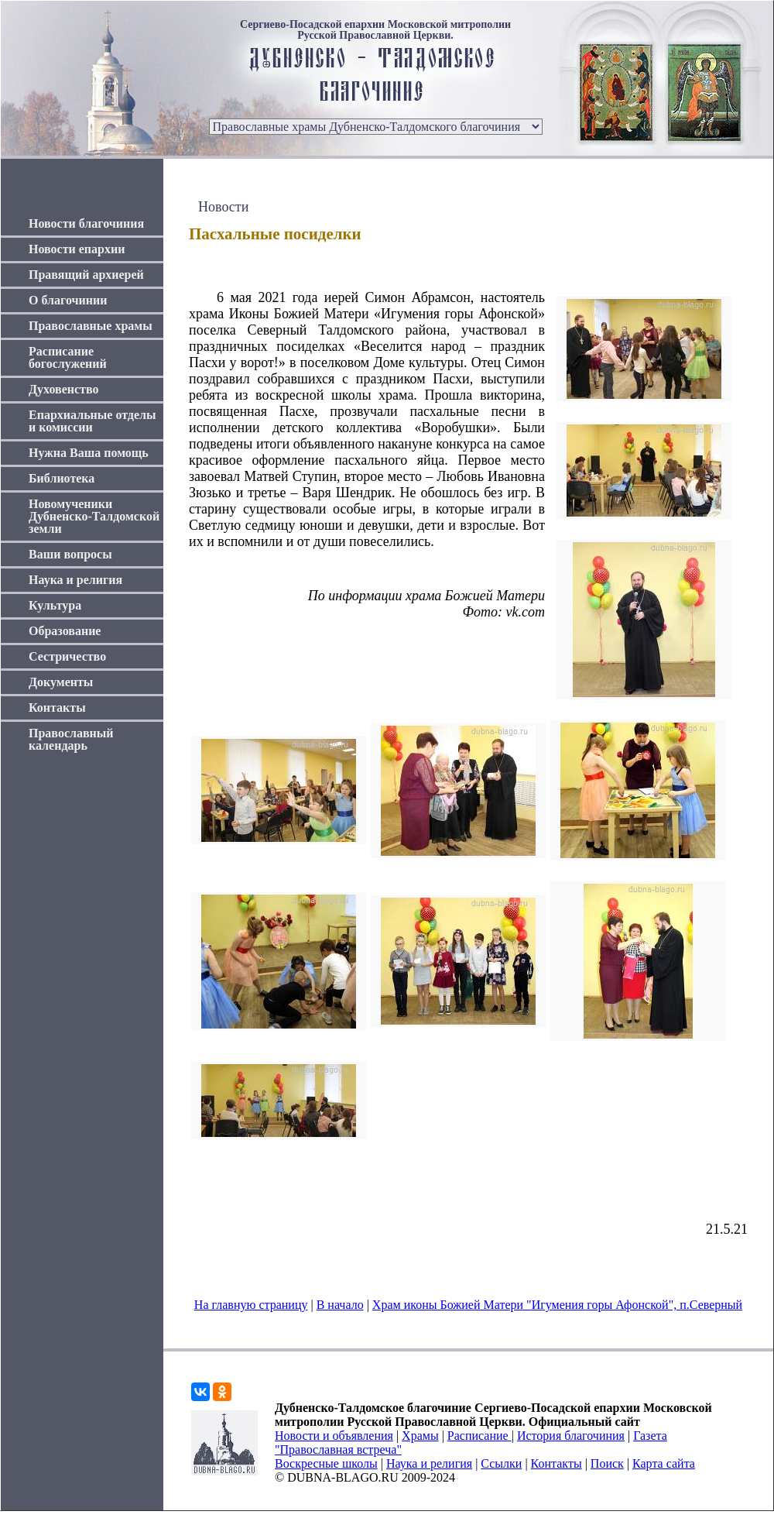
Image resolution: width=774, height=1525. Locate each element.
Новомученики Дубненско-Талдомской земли (94, 516)
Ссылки (501, 1463)
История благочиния (571, 1435)
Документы (61, 682)
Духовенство (63, 389)
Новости (223, 207)
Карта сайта (663, 1463)
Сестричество (67, 656)
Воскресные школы (326, 1463)
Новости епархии (77, 249)
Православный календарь (71, 739)
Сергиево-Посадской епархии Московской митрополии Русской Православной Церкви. (375, 30)
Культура (55, 605)
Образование (65, 630)
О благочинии (68, 300)
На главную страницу (251, 1304)
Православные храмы (90, 325)
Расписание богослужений (68, 357)
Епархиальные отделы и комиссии (92, 421)
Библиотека (61, 478)
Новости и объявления (334, 1435)
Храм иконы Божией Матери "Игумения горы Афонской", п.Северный (557, 1304)
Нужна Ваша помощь (89, 452)
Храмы (420, 1435)
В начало (340, 1304)
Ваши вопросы (70, 554)
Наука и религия (75, 579)
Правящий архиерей (86, 274)
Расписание (479, 1435)
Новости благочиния (86, 223)
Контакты (57, 707)
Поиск (607, 1463)
